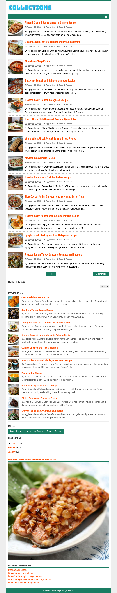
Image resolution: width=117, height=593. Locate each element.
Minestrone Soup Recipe (37, 61)
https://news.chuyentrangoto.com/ (24, 582)
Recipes (68, 27)
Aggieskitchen (50, 27)
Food (60, 27)
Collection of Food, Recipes (53, 591)
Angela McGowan (35, 431)
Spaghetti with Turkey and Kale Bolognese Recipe (51, 235)
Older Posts (100, 274)
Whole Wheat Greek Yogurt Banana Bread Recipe (50, 138)
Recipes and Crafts (17, 570)
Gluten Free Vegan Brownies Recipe (39, 398)
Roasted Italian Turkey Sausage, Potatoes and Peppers (53, 254)
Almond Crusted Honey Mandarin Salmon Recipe (50, 22)
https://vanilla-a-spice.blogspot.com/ (25, 576)
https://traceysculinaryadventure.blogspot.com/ (30, 579)
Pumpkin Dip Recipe (31, 373)
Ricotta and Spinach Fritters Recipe (39, 385)
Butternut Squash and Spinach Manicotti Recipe (50, 80)
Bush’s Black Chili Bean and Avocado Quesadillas (50, 119)
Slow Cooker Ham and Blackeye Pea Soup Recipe (46, 360)
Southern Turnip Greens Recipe (37, 310)
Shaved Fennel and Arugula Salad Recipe (42, 411)
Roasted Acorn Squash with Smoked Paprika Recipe (52, 216)
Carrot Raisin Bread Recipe (35, 297)
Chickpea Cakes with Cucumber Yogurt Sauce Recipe (52, 42)
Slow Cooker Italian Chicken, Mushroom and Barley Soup (54, 196)
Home (50, 274)
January (12, 452)
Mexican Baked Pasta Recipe (40, 158)
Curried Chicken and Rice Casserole (39, 348)
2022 (14, 443)
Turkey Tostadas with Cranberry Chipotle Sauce (45, 322)
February (12, 447)
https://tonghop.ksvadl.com (21, 573)
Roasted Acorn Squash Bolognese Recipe (46, 100)
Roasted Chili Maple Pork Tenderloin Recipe (48, 177)
